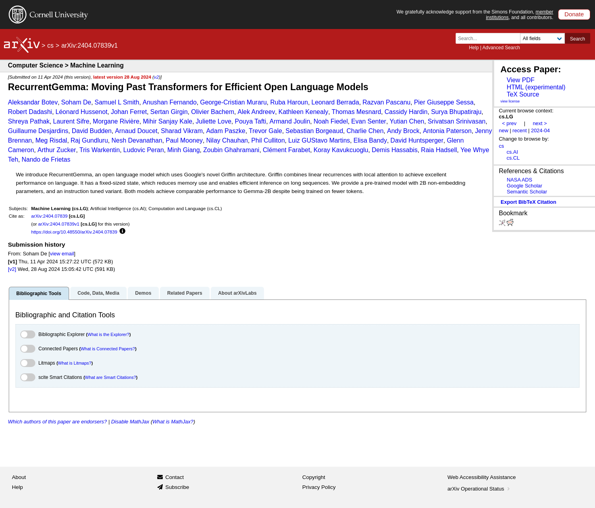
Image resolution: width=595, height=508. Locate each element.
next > (540, 123)
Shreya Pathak (29, 121)
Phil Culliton (268, 140)
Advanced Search (501, 47)
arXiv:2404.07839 (49, 215)
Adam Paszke (225, 130)
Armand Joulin (290, 121)
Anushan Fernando (169, 102)
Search (577, 39)
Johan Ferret (129, 111)
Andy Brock (403, 130)
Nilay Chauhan (227, 140)
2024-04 (540, 130)
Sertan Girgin (169, 111)
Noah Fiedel (331, 121)
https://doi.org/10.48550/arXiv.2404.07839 (74, 231)
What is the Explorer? (108, 334)
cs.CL (513, 158)
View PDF (520, 80)
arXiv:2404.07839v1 (58, 223)
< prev (509, 123)
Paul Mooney (184, 140)
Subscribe (177, 487)
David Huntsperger (417, 140)
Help (474, 47)
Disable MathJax (130, 422)
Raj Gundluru (89, 140)
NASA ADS (519, 180)
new (503, 130)
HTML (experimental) (535, 87)
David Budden (92, 130)
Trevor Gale (265, 130)
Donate (574, 14)
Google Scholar (524, 186)
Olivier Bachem (212, 111)
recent (519, 130)
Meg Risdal (51, 140)
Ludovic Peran (143, 150)
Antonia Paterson (447, 130)
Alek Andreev (256, 111)
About (19, 477)
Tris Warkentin (99, 150)
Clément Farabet (286, 150)
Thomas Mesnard (356, 111)
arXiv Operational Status (479, 489)
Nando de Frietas (45, 159)
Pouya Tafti (250, 121)
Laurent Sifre (71, 121)
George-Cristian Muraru (233, 102)
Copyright (313, 477)
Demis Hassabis (395, 150)
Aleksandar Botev (33, 102)
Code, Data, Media (98, 293)
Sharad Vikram (182, 130)
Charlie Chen (365, 130)
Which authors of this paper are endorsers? (57, 422)
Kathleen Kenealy (303, 111)
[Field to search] (542, 38)
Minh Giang (184, 150)
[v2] (12, 269)
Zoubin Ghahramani (231, 150)
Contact (174, 477)
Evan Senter (368, 121)
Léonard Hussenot (82, 111)
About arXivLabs (237, 293)
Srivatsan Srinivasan (456, 121)
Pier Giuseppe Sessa (444, 102)
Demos (143, 293)
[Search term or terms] (490, 38)
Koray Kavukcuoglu (341, 150)
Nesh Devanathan (137, 140)
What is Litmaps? (74, 363)
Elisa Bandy (370, 140)
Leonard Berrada (335, 102)
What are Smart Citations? (110, 377)
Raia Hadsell (439, 150)
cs (50, 45)
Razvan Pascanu (386, 102)
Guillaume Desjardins (38, 130)
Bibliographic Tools (38, 293)
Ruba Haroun (289, 102)
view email (62, 254)
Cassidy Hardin (406, 111)
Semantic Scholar (527, 192)
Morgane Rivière (116, 121)
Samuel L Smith (116, 102)
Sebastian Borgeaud (314, 130)
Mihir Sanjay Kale (168, 121)
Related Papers (184, 293)
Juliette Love (213, 121)
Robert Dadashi (30, 111)
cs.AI (512, 152)
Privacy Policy (319, 487)
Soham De (76, 102)
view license (510, 101)
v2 (156, 76)
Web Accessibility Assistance (481, 477)
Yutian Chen (407, 121)
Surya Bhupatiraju (456, 111)
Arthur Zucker (56, 150)
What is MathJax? (172, 422)
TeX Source (522, 94)
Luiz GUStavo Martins (319, 140)
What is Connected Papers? (108, 348)
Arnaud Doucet (136, 130)
